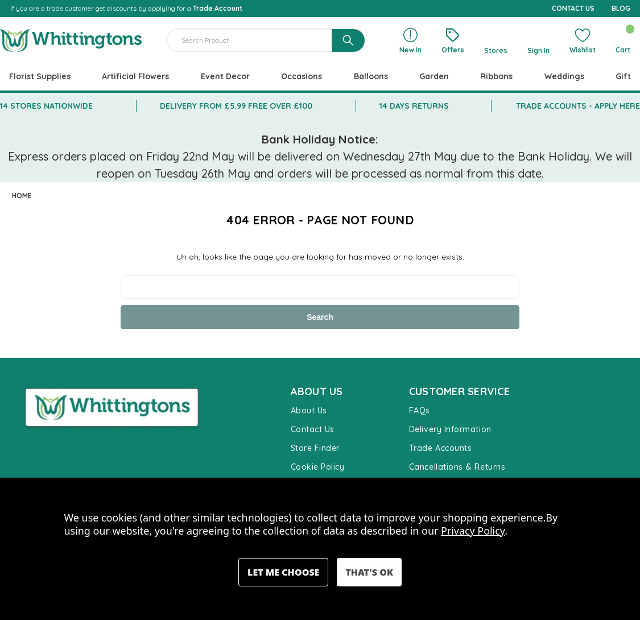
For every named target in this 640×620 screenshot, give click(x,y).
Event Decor (225, 76)
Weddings (564, 76)
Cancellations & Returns (457, 467)
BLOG (621, 8)
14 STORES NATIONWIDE (46, 106)
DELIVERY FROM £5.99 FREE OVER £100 (236, 106)
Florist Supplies (40, 76)
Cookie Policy (318, 467)
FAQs (419, 410)
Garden (434, 76)
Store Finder (315, 448)
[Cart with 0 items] (622, 40)
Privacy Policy (473, 530)
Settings (283, 572)
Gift (623, 76)
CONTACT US (573, 8)
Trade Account (217, 8)
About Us (309, 410)
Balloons (371, 76)
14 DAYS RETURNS (414, 106)
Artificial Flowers (135, 76)
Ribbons (496, 76)
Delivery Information (450, 429)
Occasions (301, 76)
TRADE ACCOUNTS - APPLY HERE (578, 106)
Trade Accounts (440, 448)
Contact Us (313, 429)
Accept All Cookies (369, 572)
